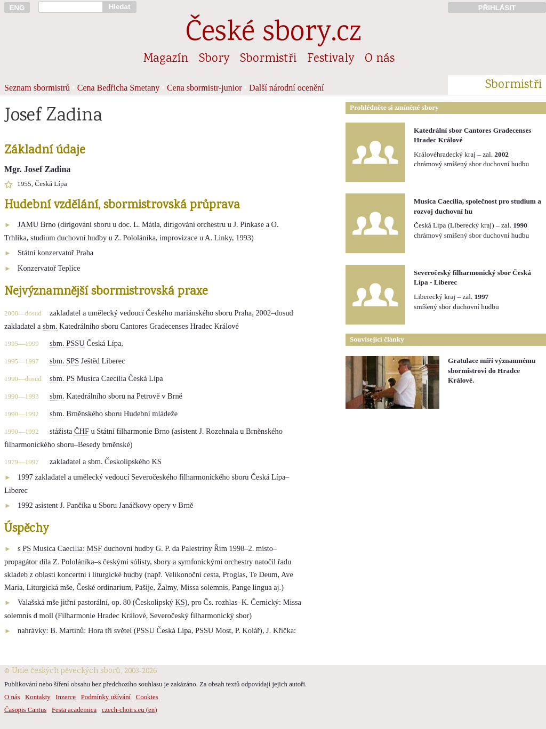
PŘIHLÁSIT (497, 8)
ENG (17, 8)
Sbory (214, 59)
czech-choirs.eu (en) (129, 710)
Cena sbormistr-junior (204, 87)
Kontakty (38, 697)
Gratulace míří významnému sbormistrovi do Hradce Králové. (491, 370)
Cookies (147, 697)
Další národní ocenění (286, 87)
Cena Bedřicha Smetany (118, 87)
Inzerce (65, 697)
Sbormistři (268, 59)
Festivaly (330, 59)
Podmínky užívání (106, 697)
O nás (380, 59)
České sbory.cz (273, 34)
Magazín (165, 59)
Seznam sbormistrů (37, 87)
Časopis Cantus (25, 710)
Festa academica (74, 710)
